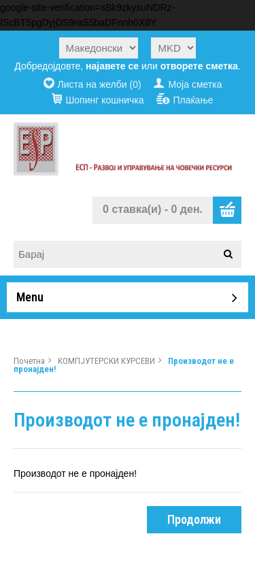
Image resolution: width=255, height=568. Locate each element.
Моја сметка (195, 84)
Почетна (29, 361)
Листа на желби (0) (99, 84)
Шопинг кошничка (104, 100)
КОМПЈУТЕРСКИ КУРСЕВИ (106, 361)
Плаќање (193, 100)
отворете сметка (199, 66)
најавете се (112, 66)
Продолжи (194, 519)
